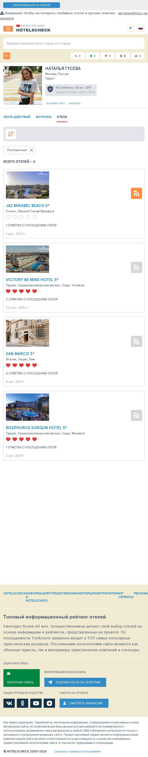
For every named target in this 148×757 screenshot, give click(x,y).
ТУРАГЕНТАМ (109, 593)
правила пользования (77, 751)
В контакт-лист (56, 103)
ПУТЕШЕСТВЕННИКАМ (65, 593)
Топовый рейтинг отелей (54, 617)
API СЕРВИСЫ (126, 595)
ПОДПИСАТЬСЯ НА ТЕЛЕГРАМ (78, 682)
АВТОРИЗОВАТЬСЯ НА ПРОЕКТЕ (31, 5)
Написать (74, 103)
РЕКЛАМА (141, 593)
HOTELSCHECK (14, 593)
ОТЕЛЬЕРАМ (91, 593)
